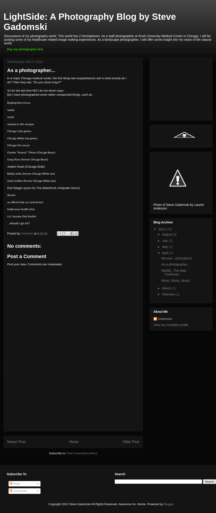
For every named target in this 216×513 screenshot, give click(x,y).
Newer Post (16, 442)
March (167, 288)
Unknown (165, 319)
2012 (162, 229)
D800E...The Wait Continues (173, 272)
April (165, 253)
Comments (18, 491)
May (165, 247)
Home (74, 442)
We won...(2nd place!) (176, 258)
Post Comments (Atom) (82, 453)
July (165, 241)
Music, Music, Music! (175, 280)
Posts (14, 483)
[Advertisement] (73, 399)
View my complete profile (170, 325)
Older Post (130, 442)
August (167, 234)
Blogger (168, 504)
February (169, 294)
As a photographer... (175, 264)
